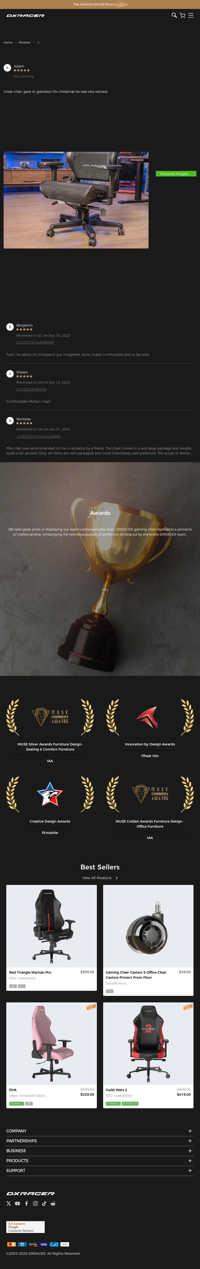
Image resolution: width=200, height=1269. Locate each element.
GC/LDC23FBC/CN (31, 389)
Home (8, 42)
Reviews (24, 42)
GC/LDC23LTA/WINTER (35, 342)
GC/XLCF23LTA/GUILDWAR (38, 436)
